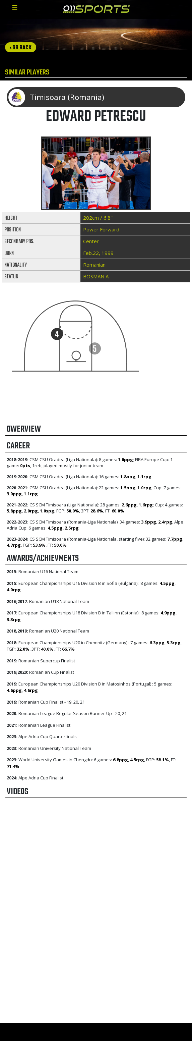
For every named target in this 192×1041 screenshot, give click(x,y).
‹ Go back (20, 48)
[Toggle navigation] (14, 9)
